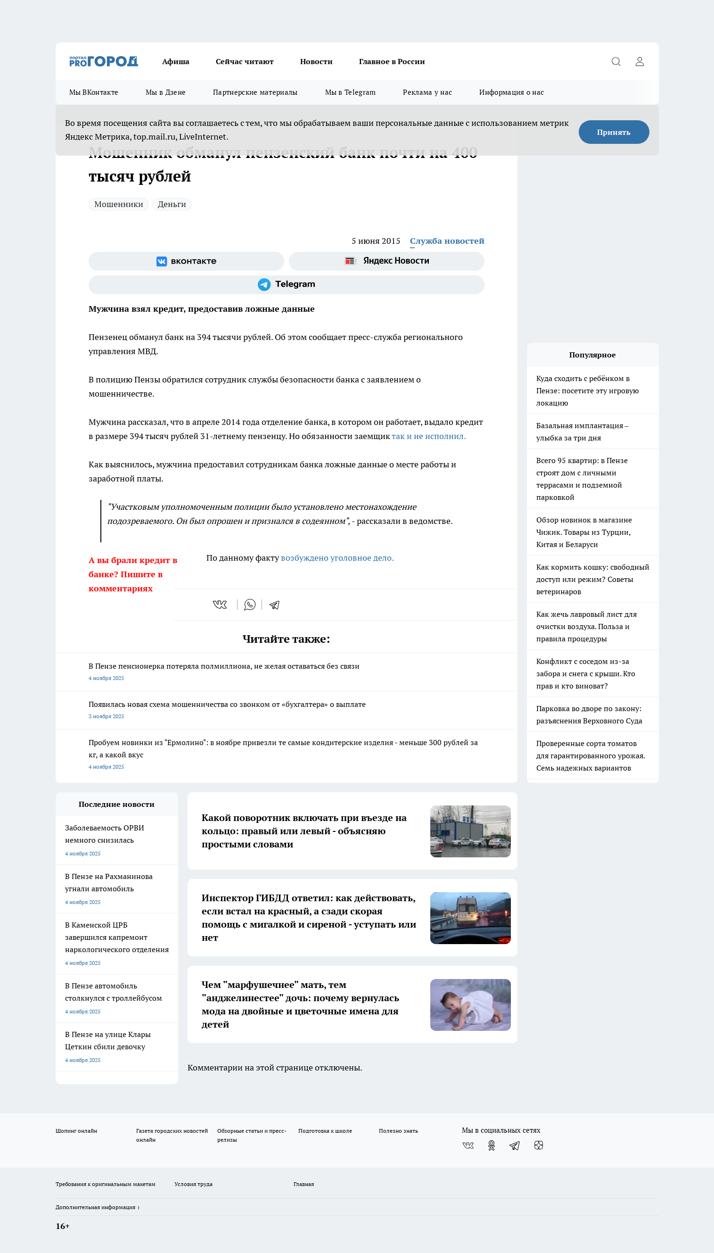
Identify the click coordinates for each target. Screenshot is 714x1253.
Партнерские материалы (255, 92)
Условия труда (193, 1183)
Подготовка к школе (325, 1130)
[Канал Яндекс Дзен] (538, 1145)
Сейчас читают (245, 61)
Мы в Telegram (350, 92)
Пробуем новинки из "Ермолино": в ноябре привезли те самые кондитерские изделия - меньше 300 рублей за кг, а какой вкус (286, 755)
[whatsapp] (250, 604)
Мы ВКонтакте (94, 92)
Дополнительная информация (95, 1207)
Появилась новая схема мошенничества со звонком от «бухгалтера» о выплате (286, 710)
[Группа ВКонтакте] (186, 261)
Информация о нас (511, 92)
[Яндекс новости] (386, 261)
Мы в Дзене (166, 92)
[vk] (221, 604)
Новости (316, 61)
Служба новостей (447, 240)
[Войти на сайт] (640, 61)
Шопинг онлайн (76, 1130)
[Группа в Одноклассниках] (491, 1145)
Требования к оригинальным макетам (106, 1183)
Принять (614, 132)
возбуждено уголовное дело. (337, 557)
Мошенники (118, 204)
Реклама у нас (427, 92)
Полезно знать (398, 1130)
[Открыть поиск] (616, 61)
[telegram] (277, 604)
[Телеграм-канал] (286, 284)
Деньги (172, 204)
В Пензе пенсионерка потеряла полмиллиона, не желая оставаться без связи (286, 672)
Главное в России (392, 61)
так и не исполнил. (429, 436)
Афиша (175, 61)
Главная (304, 1183)
